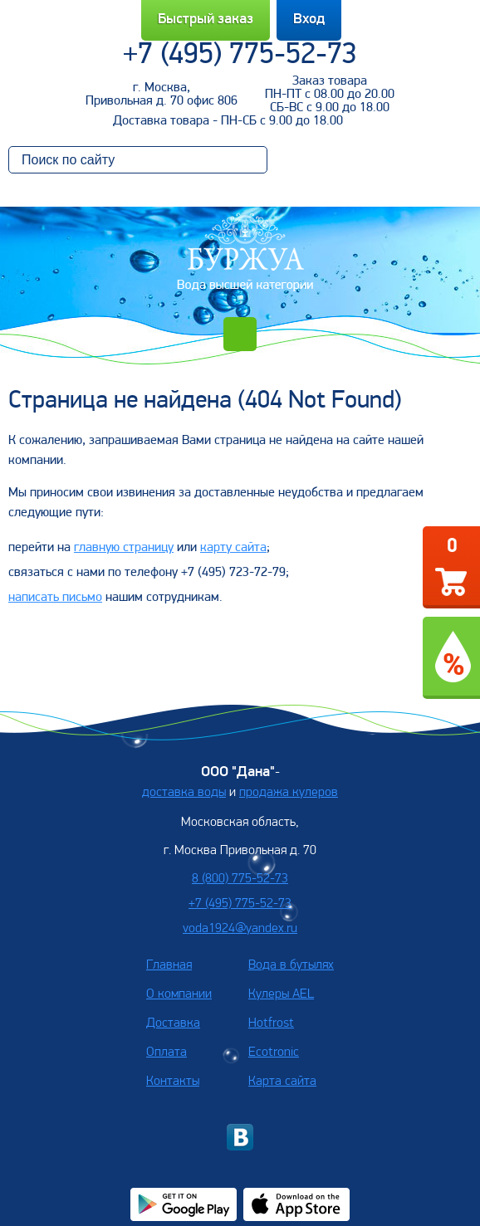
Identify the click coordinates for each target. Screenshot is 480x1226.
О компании (179, 994)
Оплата (166, 1052)
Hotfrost (271, 1023)
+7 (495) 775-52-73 (240, 56)
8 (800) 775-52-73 (240, 879)
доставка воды (184, 792)
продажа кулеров (288, 792)
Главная (169, 965)
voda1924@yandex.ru (240, 928)
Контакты (172, 1081)
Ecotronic (273, 1052)
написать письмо (55, 597)
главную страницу (124, 547)
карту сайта (233, 547)
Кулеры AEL (281, 994)
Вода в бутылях (291, 965)
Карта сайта (282, 1081)
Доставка (173, 1023)
